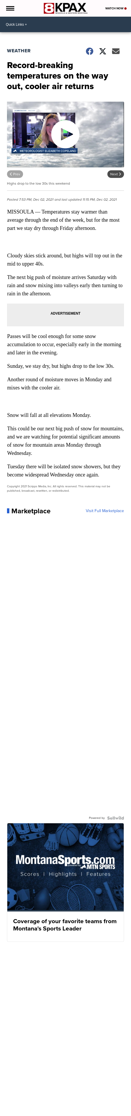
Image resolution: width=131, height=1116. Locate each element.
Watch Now (116, 8)
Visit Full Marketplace (105, 511)
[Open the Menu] (9, 8)
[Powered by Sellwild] (115, 818)
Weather (19, 50)
